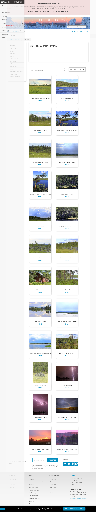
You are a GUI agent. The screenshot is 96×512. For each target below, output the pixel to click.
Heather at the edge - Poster (67, 354)
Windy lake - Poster (67, 99)
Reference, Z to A (77, 70)
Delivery (31, 480)
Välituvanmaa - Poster (40, 131)
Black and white (15, 60)
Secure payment (33, 488)
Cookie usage (33, 494)
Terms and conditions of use (37, 483)
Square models (15, 78)
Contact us (75, 31)
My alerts (52, 494)
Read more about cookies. (74, 509)
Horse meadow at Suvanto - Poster (67, 322)
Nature (12, 52)
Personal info (53, 480)
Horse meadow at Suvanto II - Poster (40, 354)
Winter (12, 70)
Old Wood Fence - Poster (40, 259)
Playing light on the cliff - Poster (67, 227)
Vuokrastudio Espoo (35, 499)
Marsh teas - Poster (67, 291)
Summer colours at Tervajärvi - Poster (40, 195)
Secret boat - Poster (67, 195)
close (2, 509)
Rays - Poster (40, 227)
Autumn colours (15, 65)
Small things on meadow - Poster (40, 99)
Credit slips (53, 485)
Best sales (12, 486)
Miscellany (13, 67)
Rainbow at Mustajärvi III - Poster (67, 418)
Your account (54, 477)
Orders (52, 483)
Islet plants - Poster (40, 322)
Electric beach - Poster (40, 418)
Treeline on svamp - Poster (40, 163)
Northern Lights (15, 62)
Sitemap (12, 488)
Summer (12, 55)
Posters (13, 46)
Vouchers (52, 491)
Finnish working (33, 496)
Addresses (53, 488)
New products (14, 483)
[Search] (76, 26)
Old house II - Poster (40, 291)
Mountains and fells (16, 72)
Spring (12, 57)
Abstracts (13, 49)
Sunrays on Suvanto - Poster (67, 163)
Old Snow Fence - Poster (67, 259)
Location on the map (76, 487)
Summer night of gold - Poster (40, 450)
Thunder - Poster (67, 386)
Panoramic (13, 75)
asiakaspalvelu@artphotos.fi (78, 499)
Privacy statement (34, 491)
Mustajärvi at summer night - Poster (67, 450)
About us (31, 486)
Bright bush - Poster (40, 386)
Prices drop (13, 480)
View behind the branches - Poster (67, 131)
